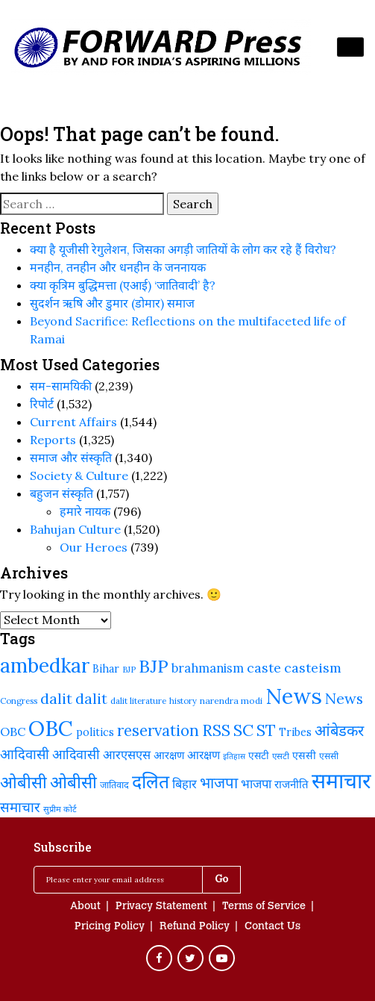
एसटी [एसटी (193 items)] (280, 755)
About (85, 907)
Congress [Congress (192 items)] (18, 700)
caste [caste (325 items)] (264, 667)
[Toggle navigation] (350, 47)
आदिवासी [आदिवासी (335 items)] (24, 754)
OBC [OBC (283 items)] (12, 731)
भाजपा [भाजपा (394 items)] (219, 783)
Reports (53, 439)
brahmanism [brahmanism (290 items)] (207, 668)
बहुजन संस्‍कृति (61, 493)
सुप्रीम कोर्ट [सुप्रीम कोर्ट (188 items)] (60, 809)
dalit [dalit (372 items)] (56, 698)
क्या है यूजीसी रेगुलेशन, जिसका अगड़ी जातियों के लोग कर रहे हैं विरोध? (183, 249)
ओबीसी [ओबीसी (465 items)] (73, 782)
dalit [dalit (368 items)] (91, 698)
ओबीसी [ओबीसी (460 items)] (23, 782)
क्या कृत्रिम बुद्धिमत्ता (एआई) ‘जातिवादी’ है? (122, 285)
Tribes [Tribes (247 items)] (295, 732)
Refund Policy (195, 927)
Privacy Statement (161, 907)
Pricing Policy (110, 927)
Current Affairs (73, 421)
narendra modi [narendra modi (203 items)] (231, 700)
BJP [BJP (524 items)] (153, 666)
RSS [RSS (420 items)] (216, 730)
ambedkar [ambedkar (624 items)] (44, 665)
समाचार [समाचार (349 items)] (20, 807)
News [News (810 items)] (293, 696)
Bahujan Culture (75, 529)
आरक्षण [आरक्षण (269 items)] (203, 754)
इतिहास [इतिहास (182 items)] (234, 756)
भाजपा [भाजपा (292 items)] (256, 784)
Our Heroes (93, 547)
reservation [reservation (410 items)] (158, 730)
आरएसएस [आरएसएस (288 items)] (127, 754)
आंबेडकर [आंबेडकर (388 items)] (339, 730)
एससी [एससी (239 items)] (304, 755)
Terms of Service (264, 907)
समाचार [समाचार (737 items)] (341, 780)
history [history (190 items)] (183, 701)
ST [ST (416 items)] (266, 730)
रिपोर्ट (42, 403)
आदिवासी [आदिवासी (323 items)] (76, 754)
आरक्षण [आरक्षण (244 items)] (169, 755)
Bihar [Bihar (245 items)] (105, 669)
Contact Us (272, 927)
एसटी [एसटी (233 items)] (258, 755)
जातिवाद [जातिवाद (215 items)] (114, 784)
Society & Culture (79, 475)
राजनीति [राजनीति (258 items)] (291, 784)
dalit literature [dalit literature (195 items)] (138, 700)
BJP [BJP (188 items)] (129, 669)
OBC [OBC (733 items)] (50, 728)
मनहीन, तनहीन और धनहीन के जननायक (118, 267)
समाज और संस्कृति (71, 457)
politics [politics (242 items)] (95, 732)
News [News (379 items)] (344, 698)
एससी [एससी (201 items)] (328, 755)
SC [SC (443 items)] (243, 730)
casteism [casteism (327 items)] (312, 667)
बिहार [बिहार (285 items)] (184, 783)
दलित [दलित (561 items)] (150, 781)
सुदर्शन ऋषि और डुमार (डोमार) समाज (112, 303)
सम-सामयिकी (61, 385)
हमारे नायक (85, 511)
